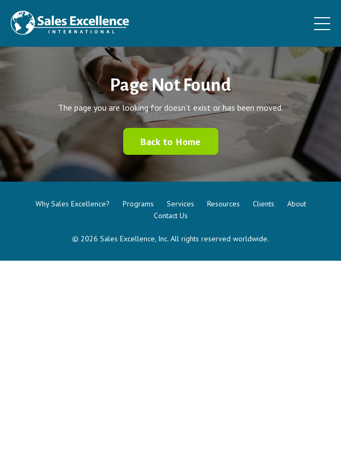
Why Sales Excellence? (72, 204)
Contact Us (171, 215)
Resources (223, 204)
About (296, 204)
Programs (138, 204)
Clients (263, 204)
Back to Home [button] (170, 141)
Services (180, 204)
